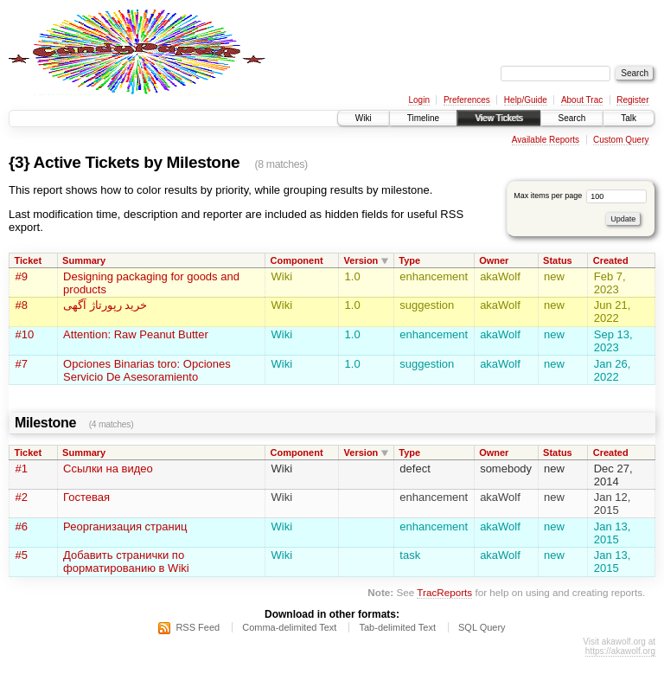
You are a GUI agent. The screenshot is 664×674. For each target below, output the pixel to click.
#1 (22, 468)
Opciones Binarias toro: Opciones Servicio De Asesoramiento (147, 370)
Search (572, 118)
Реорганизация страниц (125, 526)
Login (418, 100)
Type (409, 260)
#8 (22, 304)
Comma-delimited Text (289, 627)
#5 (22, 555)
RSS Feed (198, 627)
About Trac (582, 100)
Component (296, 260)
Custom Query (620, 139)
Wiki (363, 118)
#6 (22, 526)
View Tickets (498, 118)
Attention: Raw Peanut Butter (135, 334)
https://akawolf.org (620, 651)
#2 (22, 497)
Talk (628, 118)
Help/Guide (525, 100)
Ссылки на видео (108, 468)
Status (557, 260)
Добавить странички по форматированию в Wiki (126, 562)
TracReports (444, 592)
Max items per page (580, 195)
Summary (83, 260)
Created (611, 260)
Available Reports (545, 139)
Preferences (467, 100)
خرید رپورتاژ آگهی (105, 304)
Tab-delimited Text (397, 627)
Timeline (423, 118)
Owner (493, 260)
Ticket (28, 260)
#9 (22, 276)
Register (632, 100)
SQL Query (482, 627)
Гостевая (86, 497)
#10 (25, 334)
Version (361, 260)
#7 (22, 363)
